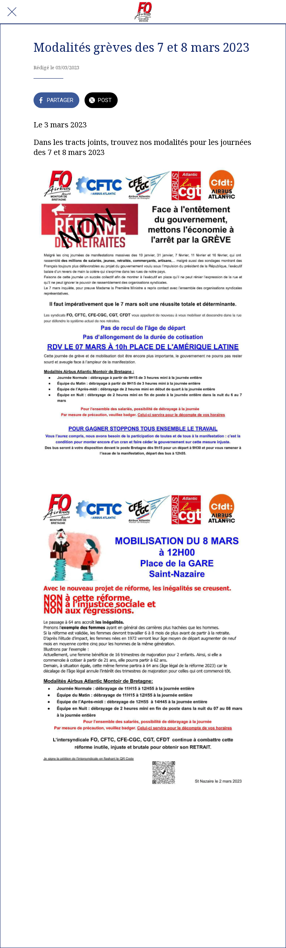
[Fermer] (11, 11)
